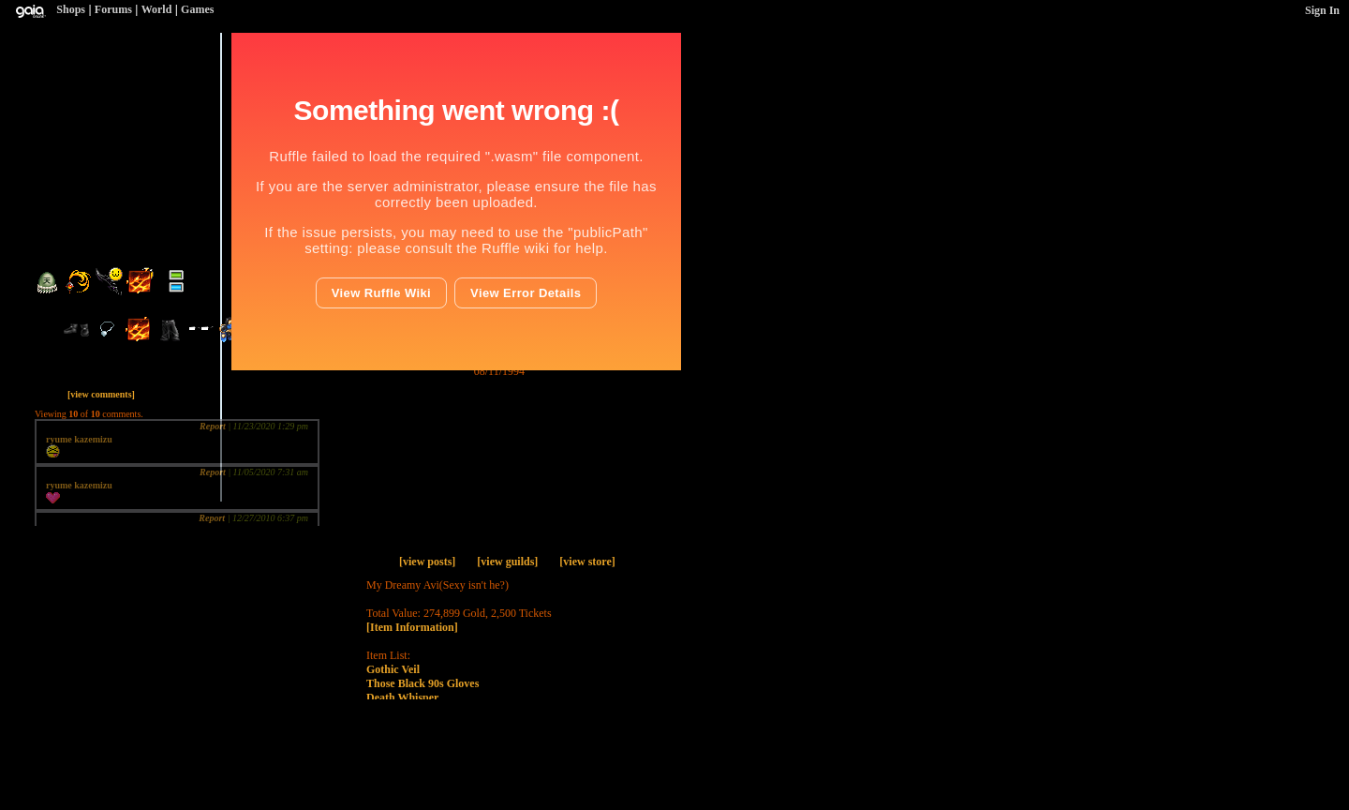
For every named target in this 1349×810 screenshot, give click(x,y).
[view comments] (101, 394)
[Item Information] (412, 627)
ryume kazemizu (79, 439)
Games (197, 9)
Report (213, 426)
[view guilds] (507, 561)
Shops (70, 9)
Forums (113, 9)
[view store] (587, 561)
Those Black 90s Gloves (422, 683)
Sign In (1322, 10)
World (156, 9)
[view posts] (427, 561)
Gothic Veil (393, 669)
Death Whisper (402, 697)
